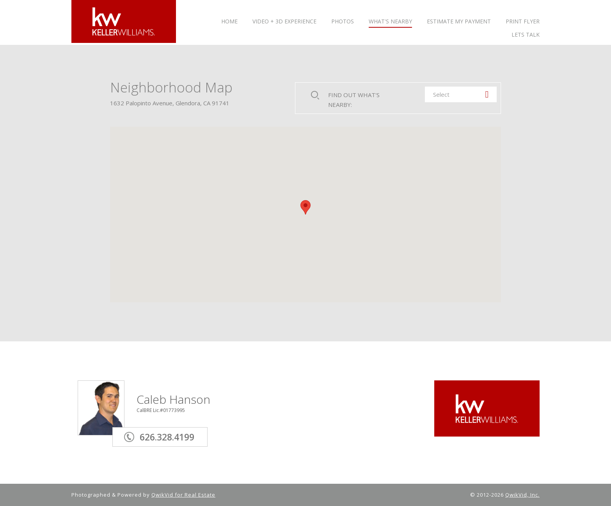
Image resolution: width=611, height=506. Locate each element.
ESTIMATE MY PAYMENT (459, 21)
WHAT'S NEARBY (390, 21)
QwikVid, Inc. (522, 494)
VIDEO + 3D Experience (284, 21)
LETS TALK (526, 35)
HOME (229, 21)
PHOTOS (342, 21)
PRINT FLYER (523, 21)
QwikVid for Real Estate (183, 494)
